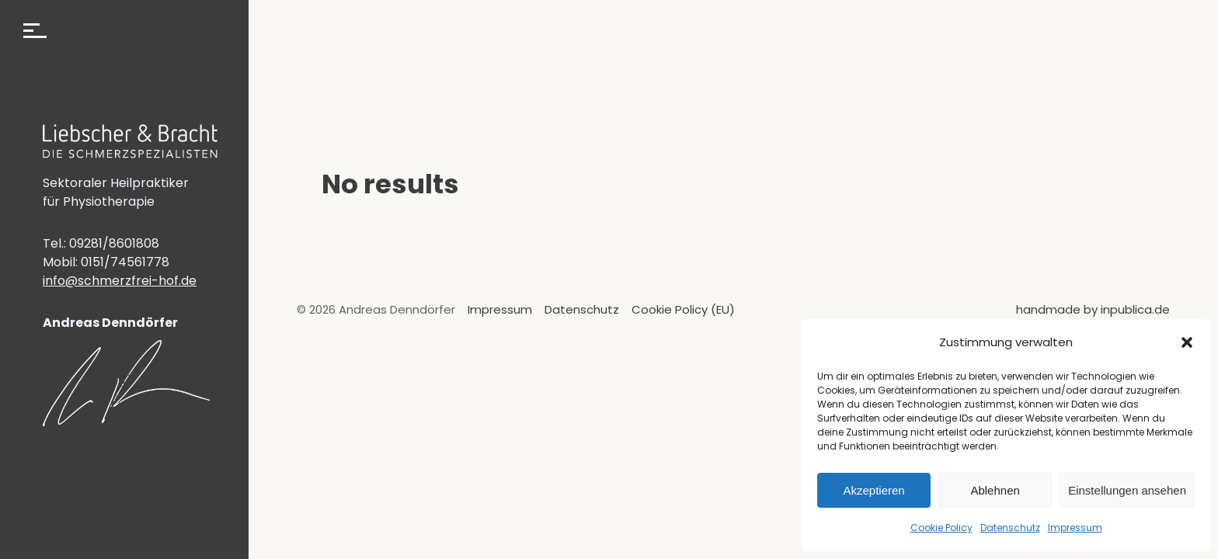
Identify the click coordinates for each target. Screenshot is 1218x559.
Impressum (1075, 527)
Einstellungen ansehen (1127, 490)
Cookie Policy (941, 527)
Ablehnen (994, 490)
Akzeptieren (873, 490)
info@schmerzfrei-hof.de (120, 281)
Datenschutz (1010, 527)
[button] (1187, 342)
